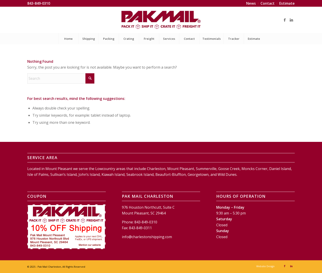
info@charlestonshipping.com (147, 236)
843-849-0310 (38, 3)
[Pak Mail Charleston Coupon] (66, 226)
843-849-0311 (140, 227)
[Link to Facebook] (284, 20)
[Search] (60, 78)
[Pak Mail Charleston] (161, 20)
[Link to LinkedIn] (291, 20)
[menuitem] (251, 3)
